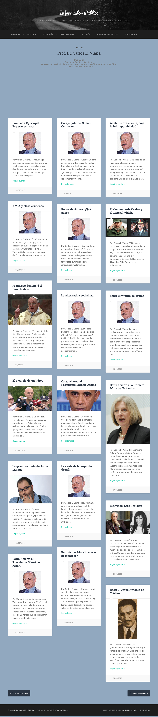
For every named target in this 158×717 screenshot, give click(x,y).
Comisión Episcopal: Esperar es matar (25, 125)
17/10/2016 (117, 491)
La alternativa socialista (77, 296)
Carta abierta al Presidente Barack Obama (79, 384)
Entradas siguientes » (138, 694)
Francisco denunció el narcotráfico (27, 288)
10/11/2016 (117, 371)
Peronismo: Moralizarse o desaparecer (78, 555)
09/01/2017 (117, 195)
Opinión (86, 35)
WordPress (62, 711)
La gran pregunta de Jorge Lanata (30, 468)
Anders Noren (130, 711)
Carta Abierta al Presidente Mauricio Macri (26, 563)
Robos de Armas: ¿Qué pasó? (75, 211)
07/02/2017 (68, 195)
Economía (48, 35)
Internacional (68, 35)
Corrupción (131, 35)
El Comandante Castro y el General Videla (127, 211)
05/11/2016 (20, 452)
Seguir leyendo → (20, 182)
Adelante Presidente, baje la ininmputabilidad (127, 125)
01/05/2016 (20, 634)
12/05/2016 (68, 624)
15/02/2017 (20, 192)
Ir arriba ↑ (145, 711)
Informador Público (79, 13)
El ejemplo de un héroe (27, 381)
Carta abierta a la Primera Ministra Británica (127, 387)
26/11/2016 (20, 366)
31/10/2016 (68, 452)
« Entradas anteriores (19, 694)
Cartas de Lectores (107, 35)
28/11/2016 (117, 281)
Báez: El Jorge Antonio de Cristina (127, 592)
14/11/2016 (68, 367)
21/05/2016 (117, 575)
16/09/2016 (68, 538)
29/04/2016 (117, 680)
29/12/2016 (68, 281)
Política (31, 35)
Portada (15, 35)
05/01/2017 (20, 271)
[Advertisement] (79, 94)
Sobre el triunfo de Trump (127, 297)
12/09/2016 (20, 545)
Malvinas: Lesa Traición (126, 507)
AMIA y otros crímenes (27, 207)
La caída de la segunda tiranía (76, 468)
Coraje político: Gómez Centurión (76, 125)
